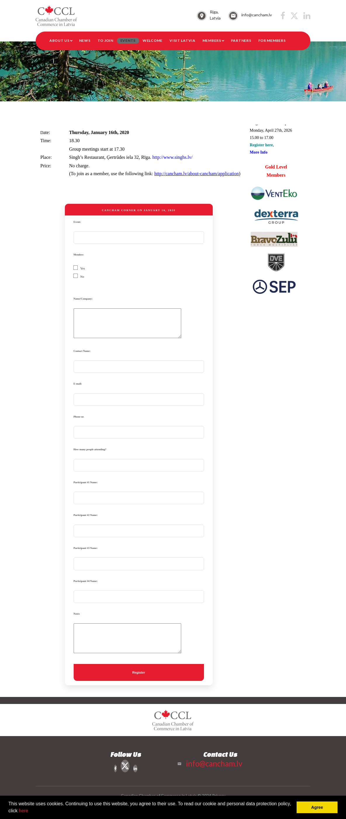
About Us (59, 40)
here (23, 810)
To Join (105, 40)
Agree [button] (317, 807)
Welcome (152, 40)
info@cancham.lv (256, 14)
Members (212, 40)
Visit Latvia (182, 40)
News (85, 40)
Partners (241, 40)
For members (272, 40)
